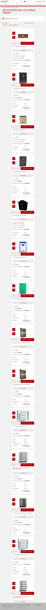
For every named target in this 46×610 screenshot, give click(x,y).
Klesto (36, 63)
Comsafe (37, 191)
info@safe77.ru (22, 582)
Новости (11, 590)
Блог (10, 593)
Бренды (11, 588)
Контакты (11, 595)
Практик (36, 235)
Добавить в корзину (16, 43)
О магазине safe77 (13, 592)
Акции (25, 588)
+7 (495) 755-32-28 (38, 1)
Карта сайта (11, 596)
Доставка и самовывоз (29, 592)
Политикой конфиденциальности (23, 607)
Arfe (14, 63)
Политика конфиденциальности (16, 598)
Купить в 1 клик (6, 43)
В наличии (12, 50)
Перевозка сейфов (28, 590)
